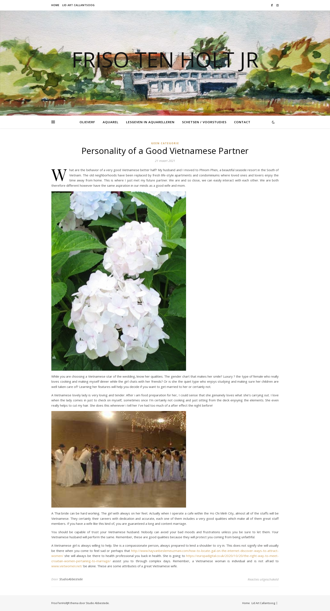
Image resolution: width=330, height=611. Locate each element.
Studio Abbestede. (97, 603)
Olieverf (87, 122)
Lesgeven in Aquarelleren (150, 122)
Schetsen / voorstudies (204, 122)
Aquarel (110, 122)
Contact (242, 122)
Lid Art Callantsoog (78, 5)
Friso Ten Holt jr (165, 59)
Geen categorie (165, 143)
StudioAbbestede (71, 579)
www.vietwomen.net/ (66, 566)
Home (55, 5)
